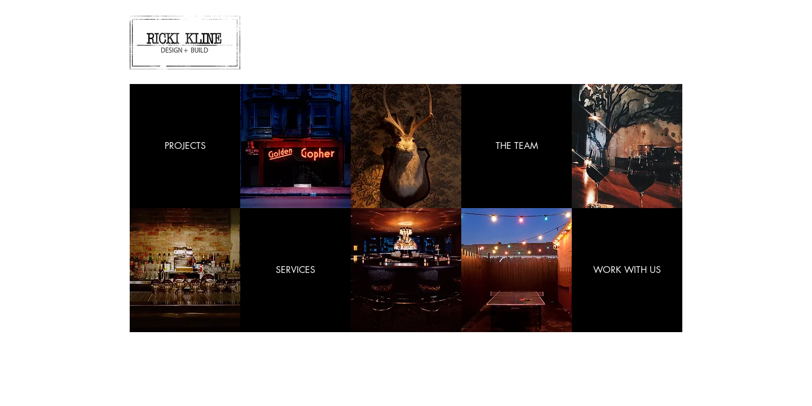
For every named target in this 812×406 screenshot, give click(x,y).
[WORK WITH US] (627, 270)
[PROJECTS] (185, 146)
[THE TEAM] (516, 146)
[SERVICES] (295, 270)
